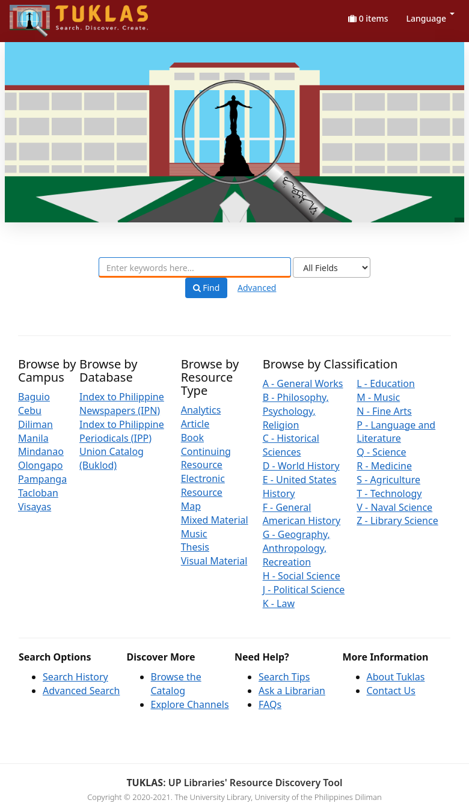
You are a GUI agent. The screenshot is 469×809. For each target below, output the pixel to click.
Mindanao (41, 451)
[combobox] (195, 267)
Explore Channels (190, 704)
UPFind (39, 15)
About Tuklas (396, 676)
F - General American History (302, 514)
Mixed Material (214, 520)
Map (191, 506)
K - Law (279, 603)
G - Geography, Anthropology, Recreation (296, 548)
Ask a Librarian (292, 690)
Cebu (29, 410)
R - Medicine (384, 465)
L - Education (386, 383)
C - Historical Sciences (291, 445)
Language (430, 18)
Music (194, 533)
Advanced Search (81, 690)
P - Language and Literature (396, 431)
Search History (75, 676)
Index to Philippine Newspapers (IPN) (121, 403)
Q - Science (381, 452)
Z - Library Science (397, 520)
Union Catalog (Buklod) (111, 458)
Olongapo (40, 465)
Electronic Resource (203, 485)
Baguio (34, 396)
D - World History (301, 465)
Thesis (195, 547)
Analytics (201, 410)
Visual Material (214, 560)
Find (206, 288)
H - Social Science (301, 575)
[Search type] (331, 267)
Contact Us (391, 690)
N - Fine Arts (384, 411)
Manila (33, 438)
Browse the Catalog (176, 683)
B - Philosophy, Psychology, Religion (296, 411)
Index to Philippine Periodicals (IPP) (121, 431)
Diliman (35, 424)
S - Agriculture (388, 479)
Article (195, 423)
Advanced (257, 287)
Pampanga (42, 479)
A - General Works (303, 383)
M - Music (378, 397)
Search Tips (284, 676)
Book (192, 437)
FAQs (270, 704)
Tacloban (38, 492)
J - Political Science (304, 589)
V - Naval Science (394, 507)
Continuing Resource (206, 458)
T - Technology (389, 493)
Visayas (34, 506)
